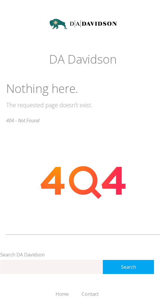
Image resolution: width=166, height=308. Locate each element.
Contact (90, 294)
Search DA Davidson (22, 254)
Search (128, 267)
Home (62, 294)
